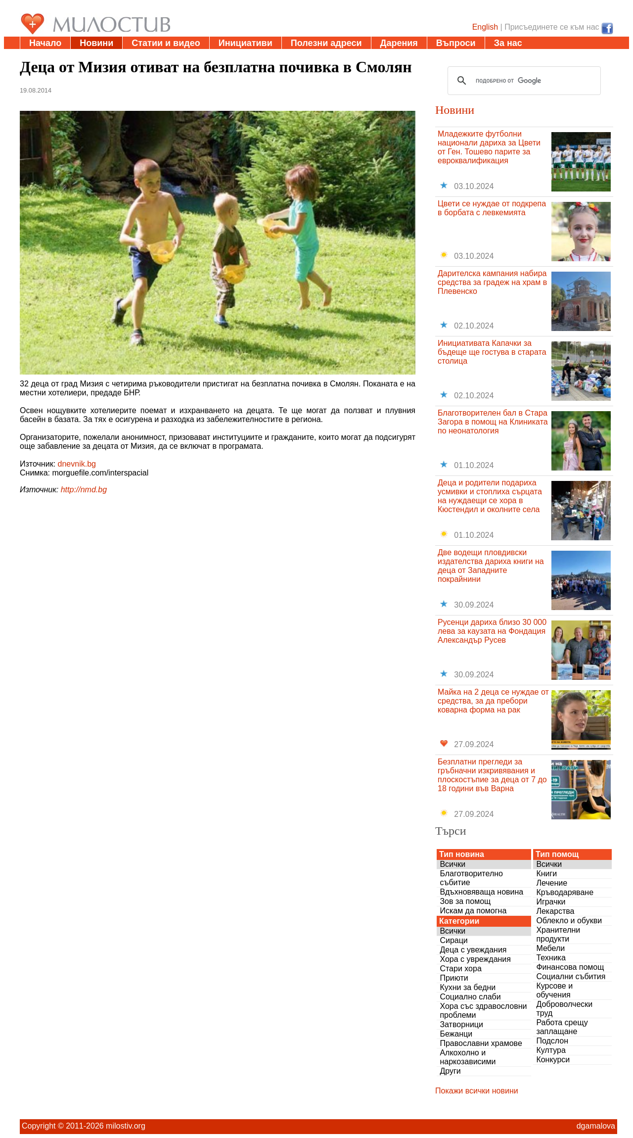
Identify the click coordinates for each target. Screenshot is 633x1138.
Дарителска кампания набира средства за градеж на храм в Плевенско (492, 282)
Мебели (550, 948)
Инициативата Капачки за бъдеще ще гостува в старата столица (492, 352)
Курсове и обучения (554, 990)
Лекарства (555, 911)
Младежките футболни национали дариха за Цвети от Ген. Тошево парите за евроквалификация (489, 147)
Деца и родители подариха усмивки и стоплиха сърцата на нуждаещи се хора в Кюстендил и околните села (490, 496)
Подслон (552, 1041)
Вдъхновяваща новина (481, 892)
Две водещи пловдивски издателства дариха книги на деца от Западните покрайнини (491, 565)
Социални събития (570, 976)
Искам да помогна (473, 910)
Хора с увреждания (475, 959)
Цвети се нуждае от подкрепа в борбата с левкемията (492, 208)
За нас (508, 43)
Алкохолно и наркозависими (468, 1057)
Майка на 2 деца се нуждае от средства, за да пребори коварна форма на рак (493, 701)
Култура (550, 1050)
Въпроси (456, 43)
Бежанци (456, 1034)
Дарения (399, 43)
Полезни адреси (326, 43)
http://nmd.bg (84, 489)
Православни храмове (481, 1043)
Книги (546, 873)
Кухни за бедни (468, 987)
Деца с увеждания (473, 950)
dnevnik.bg (77, 464)
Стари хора (460, 968)
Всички (452, 864)
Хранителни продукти (558, 934)
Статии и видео (166, 43)
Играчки (550, 902)
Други (450, 1071)
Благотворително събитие (471, 878)
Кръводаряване (564, 892)
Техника (550, 957)
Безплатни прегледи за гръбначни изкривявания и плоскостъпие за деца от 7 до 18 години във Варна (492, 775)
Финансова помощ (570, 967)
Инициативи (245, 43)
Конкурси (553, 1059)
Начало (45, 43)
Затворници (461, 1024)
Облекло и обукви (569, 920)
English (485, 27)
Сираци (453, 940)
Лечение (551, 883)
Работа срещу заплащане (562, 1027)
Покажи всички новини (476, 1091)
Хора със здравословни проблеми (483, 1010)
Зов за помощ (465, 901)
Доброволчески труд (564, 1008)
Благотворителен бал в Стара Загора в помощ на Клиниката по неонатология (493, 422)
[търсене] (523, 81)
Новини (96, 43)
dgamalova (596, 1126)
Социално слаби (470, 997)
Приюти (454, 978)
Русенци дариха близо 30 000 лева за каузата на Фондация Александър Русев (492, 631)
